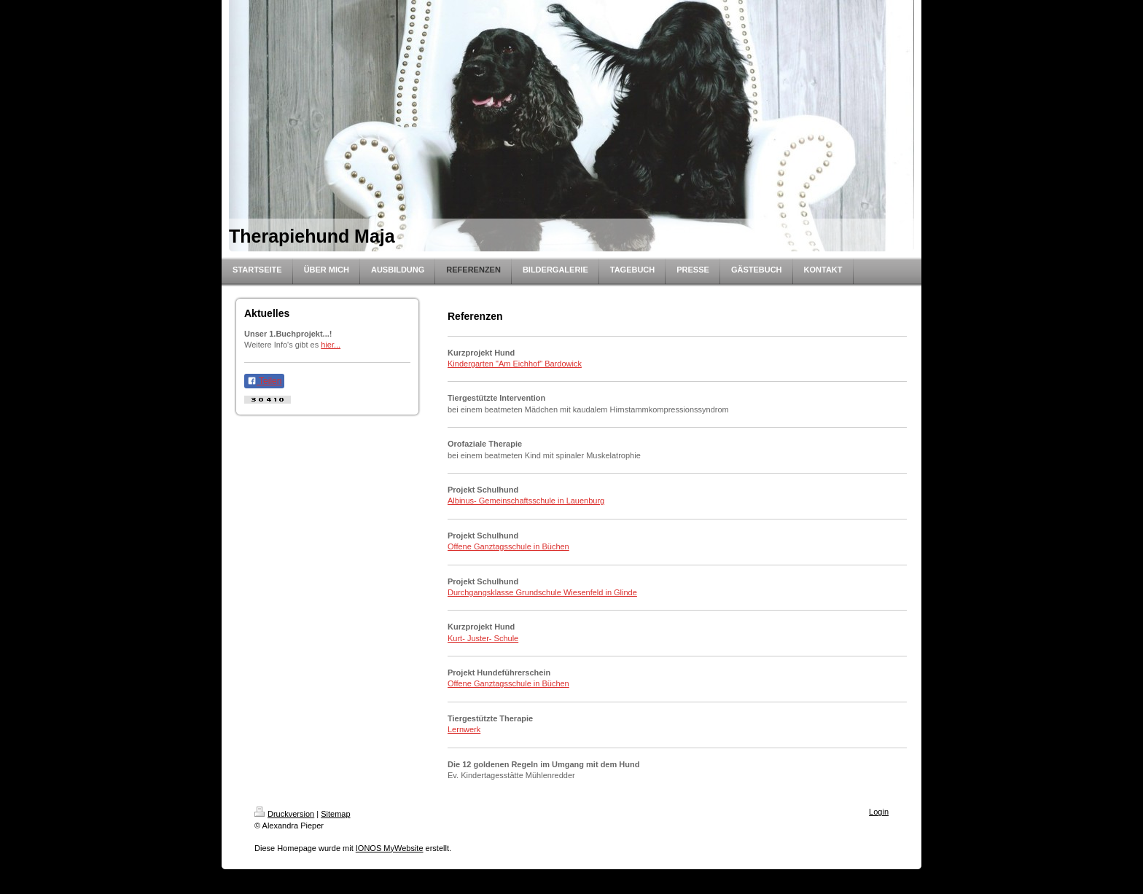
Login (879, 811)
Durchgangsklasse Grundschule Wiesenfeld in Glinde (542, 592)
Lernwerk (464, 729)
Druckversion (284, 813)
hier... (330, 344)
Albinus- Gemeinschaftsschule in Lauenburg (526, 500)
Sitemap (335, 813)
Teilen (264, 381)
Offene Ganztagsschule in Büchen (508, 546)
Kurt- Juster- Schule (483, 638)
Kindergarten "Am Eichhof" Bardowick (515, 363)
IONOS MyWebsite (390, 848)
